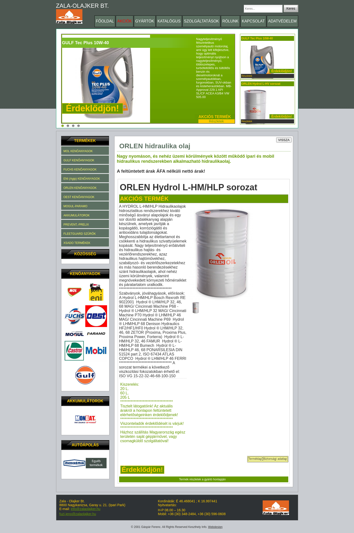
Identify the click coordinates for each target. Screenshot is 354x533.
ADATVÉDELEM (282, 21)
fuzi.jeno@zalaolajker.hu (77, 514)
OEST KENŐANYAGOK (79, 197)
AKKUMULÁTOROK (77, 215)
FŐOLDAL (105, 21)
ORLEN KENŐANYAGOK (80, 188)
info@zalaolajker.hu (85, 509)
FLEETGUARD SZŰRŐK (80, 233)
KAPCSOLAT (253, 21)
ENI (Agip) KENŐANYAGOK (82, 178)
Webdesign (215, 527)
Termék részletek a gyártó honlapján (202, 479)
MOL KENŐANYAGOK (78, 151)
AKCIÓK (124, 21)
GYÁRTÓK (144, 21)
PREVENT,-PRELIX (76, 224)
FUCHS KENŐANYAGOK (80, 169)
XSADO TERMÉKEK (77, 243)
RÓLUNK (230, 21)
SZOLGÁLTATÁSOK (201, 21)
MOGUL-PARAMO (75, 206)
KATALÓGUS (169, 21)
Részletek (216, 121)
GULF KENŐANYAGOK (79, 160)
